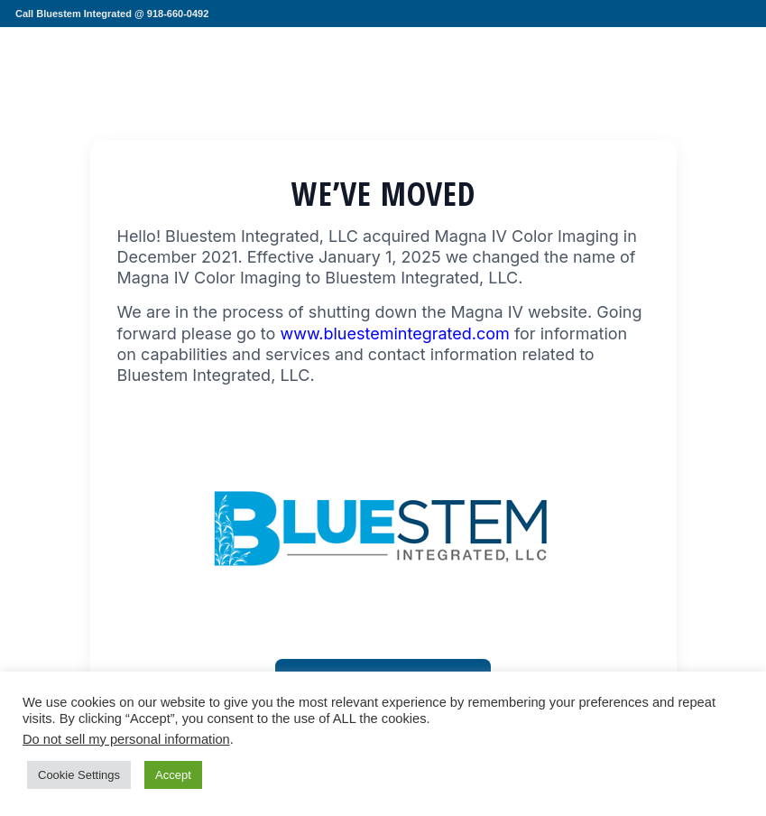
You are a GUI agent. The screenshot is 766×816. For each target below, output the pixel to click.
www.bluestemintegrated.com (394, 333)
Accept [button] (173, 775)
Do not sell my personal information (126, 739)
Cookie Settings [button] (79, 775)
